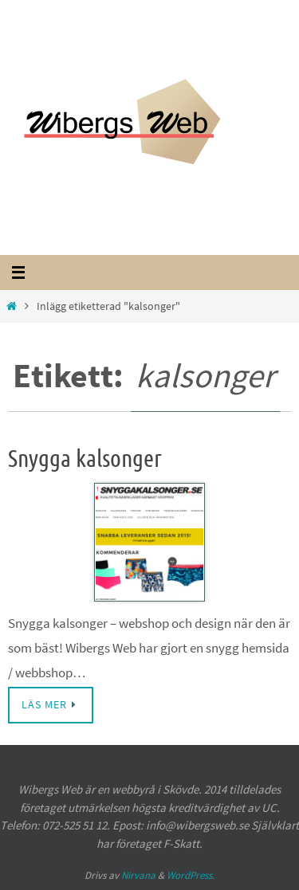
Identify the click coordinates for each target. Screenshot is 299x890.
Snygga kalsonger (85, 459)
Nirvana (138, 875)
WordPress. (190, 875)
